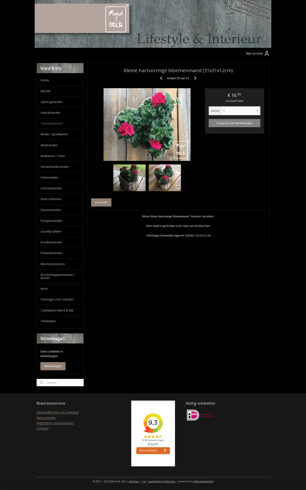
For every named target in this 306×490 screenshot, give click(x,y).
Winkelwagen (53, 366)
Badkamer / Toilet (53, 156)
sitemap (134, 481)
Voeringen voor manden (57, 299)
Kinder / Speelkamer (54, 134)
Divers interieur (51, 199)
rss (144, 481)
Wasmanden (49, 145)
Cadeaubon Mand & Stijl (57, 310)
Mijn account (258, 53)
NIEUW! (45, 91)
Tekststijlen (48, 321)
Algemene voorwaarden (55, 423)
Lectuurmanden (51, 188)
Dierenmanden (51, 210)
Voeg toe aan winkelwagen (234, 123)
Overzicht (101, 202)
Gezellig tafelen (51, 231)
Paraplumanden (51, 221)
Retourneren (46, 417)
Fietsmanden (49, 177)
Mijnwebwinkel (203, 481)
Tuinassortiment (52, 123)
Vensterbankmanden (55, 167)
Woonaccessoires (53, 264)
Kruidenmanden (51, 242)
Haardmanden (50, 113)
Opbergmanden (52, 102)
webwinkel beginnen (162, 481)
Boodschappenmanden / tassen (58, 276)
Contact (43, 428)
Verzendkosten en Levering (57, 412)
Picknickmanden (51, 253)
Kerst (44, 289)
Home (45, 80)
